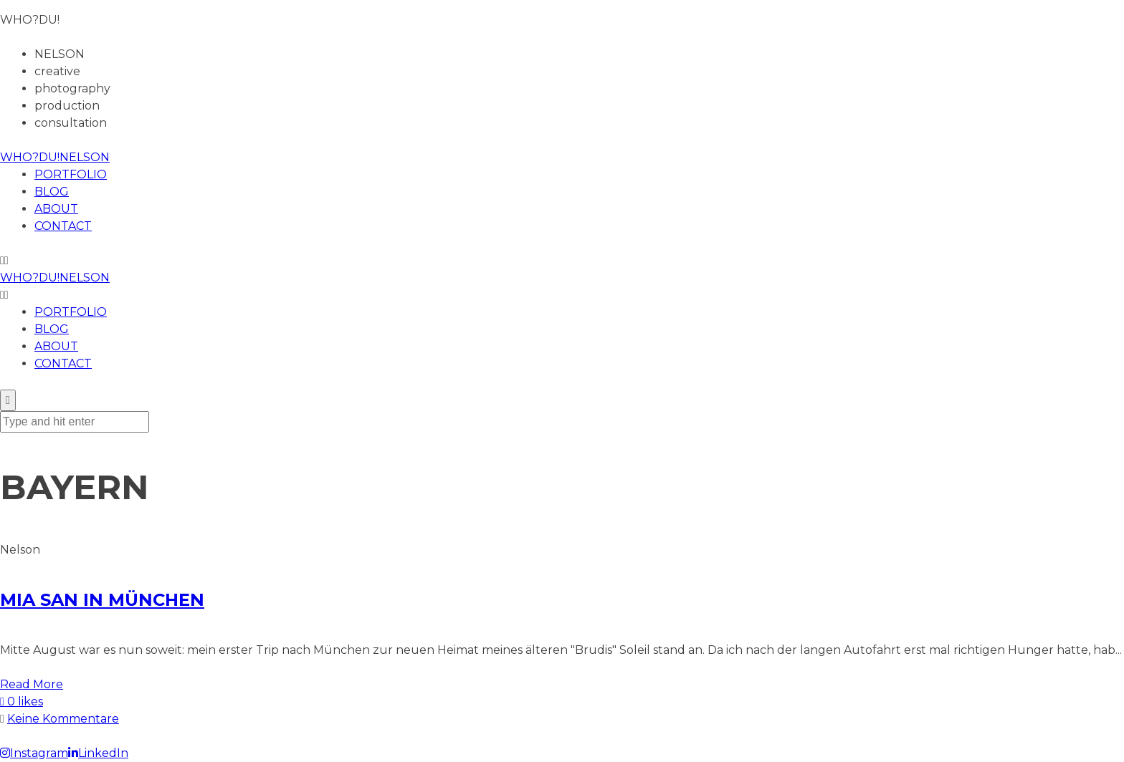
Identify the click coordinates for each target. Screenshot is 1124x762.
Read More (31, 684)
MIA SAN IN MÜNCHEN (102, 599)
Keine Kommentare (63, 718)
